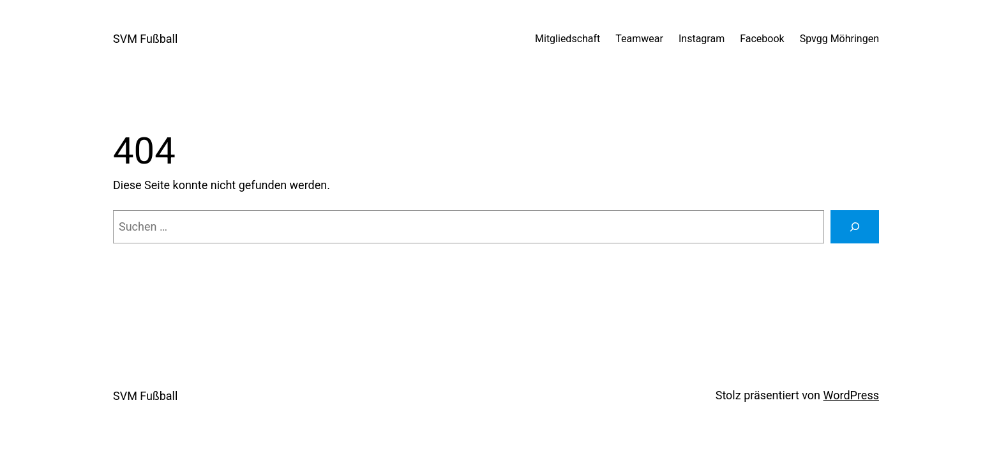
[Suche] (854, 226)
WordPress (851, 395)
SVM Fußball (145, 38)
